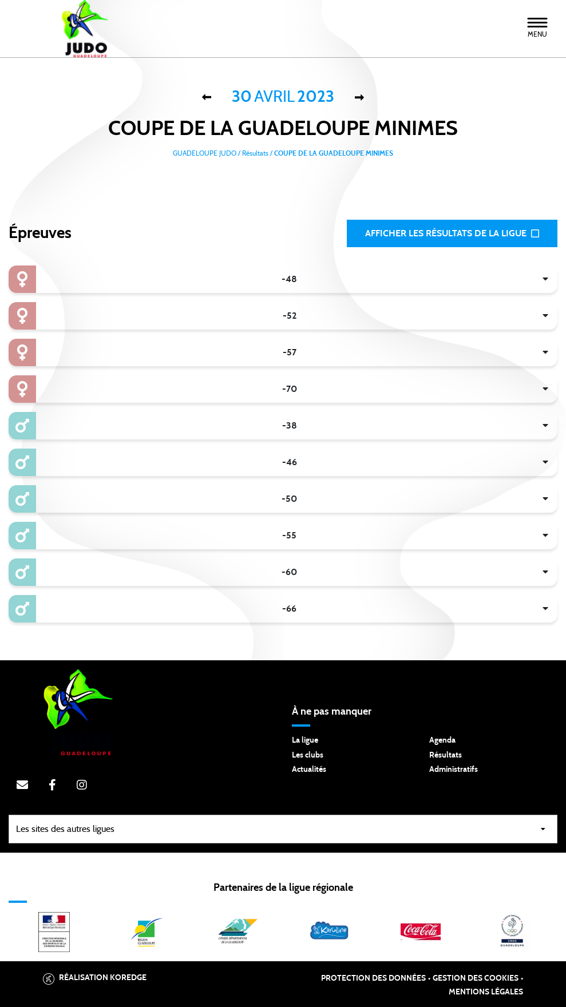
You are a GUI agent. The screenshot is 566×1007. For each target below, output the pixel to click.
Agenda (442, 740)
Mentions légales (486, 992)
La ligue (305, 740)
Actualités (309, 770)
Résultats (445, 755)
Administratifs (453, 770)
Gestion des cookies (475, 978)
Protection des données (373, 978)
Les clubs (307, 755)
